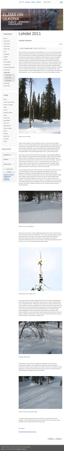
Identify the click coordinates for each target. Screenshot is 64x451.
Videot (5, 141)
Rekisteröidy (7, 179)
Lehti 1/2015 (7, 43)
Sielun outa (6, 136)
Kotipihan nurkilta (8, 112)
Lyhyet (5, 115)
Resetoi (33, 2)
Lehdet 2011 (7, 72)
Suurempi (27, 2)
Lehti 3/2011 (8, 80)
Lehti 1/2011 (8, 75)
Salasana (6, 159)
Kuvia (5, 51)
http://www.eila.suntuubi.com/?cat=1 (27, 431)
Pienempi (38, 2)
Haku (61, 2)
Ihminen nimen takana (9, 102)
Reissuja (6, 133)
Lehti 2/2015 (7, 41)
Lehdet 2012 (7, 70)
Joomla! (2, 449)
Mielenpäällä (7, 120)
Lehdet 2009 (7, 85)
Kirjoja (5, 107)
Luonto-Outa (7, 118)
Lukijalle (6, 56)
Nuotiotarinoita (7, 125)
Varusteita (6, 138)
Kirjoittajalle (6, 54)
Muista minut (9, 169)
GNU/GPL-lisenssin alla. (21, 449)
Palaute (5, 59)
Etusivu (5, 38)
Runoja (5, 131)
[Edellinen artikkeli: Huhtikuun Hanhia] (51, 439)
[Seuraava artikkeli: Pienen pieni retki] (58, 439)
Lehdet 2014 (7, 46)
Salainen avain (7, 164)
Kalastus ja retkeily (8, 104)
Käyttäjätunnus (7, 154)
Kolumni (6, 110)
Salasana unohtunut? (9, 174)
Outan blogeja (7, 62)
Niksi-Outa (6, 123)
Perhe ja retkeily (8, 128)
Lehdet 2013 (7, 49)
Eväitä (5, 99)
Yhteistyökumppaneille (9, 67)
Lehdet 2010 (7, 83)
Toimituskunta (7, 64)
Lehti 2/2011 (8, 77)
